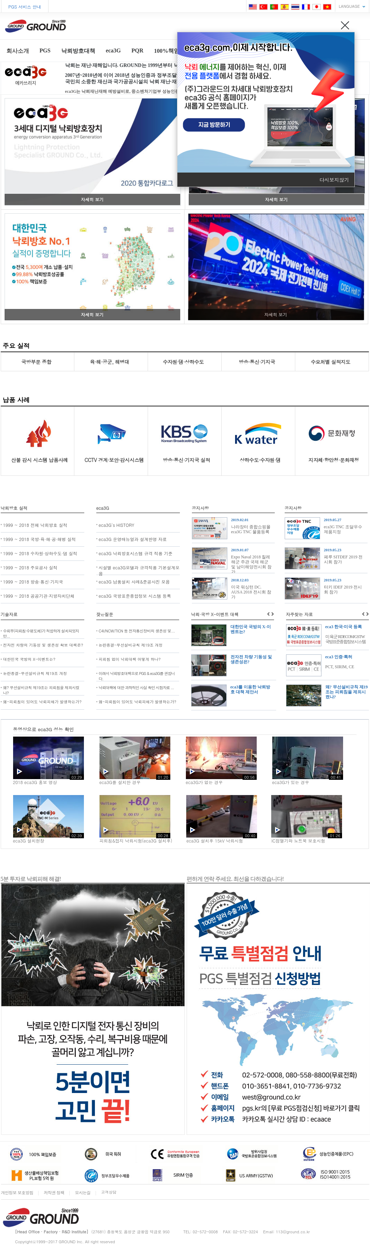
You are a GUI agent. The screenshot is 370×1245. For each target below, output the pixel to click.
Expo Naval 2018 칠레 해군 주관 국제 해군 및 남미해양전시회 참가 (251, 564)
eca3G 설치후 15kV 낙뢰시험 (214, 841)
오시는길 (83, 1192)
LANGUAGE (349, 6)
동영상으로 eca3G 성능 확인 (43, 729)
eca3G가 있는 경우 (290, 782)
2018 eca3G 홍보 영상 (35, 782)
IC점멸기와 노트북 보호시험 (298, 841)
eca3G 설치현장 (28, 841)
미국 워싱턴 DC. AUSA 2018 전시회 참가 (251, 592)
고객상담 (108, 1192)
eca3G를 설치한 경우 (120, 782)
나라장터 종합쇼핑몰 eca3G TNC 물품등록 (251, 529)
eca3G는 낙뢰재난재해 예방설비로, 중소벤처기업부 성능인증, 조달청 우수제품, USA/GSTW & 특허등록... (164, 91)
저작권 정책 (54, 1192)
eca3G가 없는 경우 (204, 782)
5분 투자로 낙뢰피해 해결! (31, 879)
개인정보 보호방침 (17, 1192)
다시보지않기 (334, 179)
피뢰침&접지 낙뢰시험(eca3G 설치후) (135, 841)
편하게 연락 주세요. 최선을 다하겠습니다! (235, 879)
